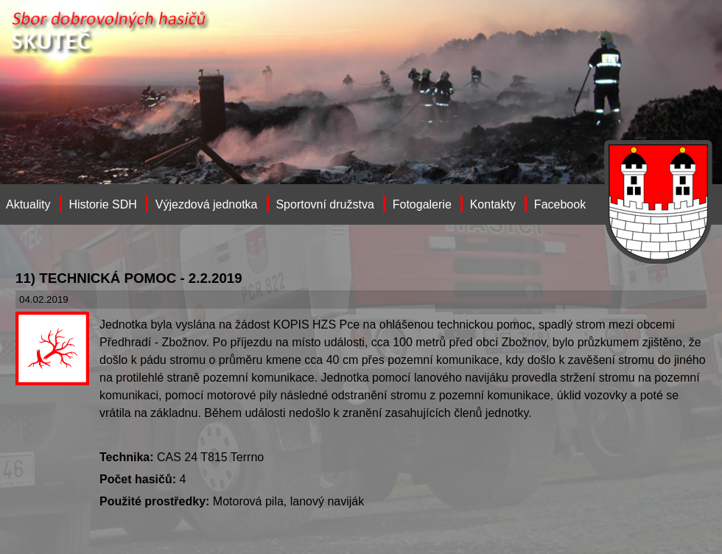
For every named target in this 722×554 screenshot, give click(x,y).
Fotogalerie (422, 204)
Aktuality (28, 204)
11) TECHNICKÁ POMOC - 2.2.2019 (128, 278)
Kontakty (493, 204)
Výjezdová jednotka (206, 204)
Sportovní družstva (325, 204)
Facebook (560, 204)
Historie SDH (102, 204)
